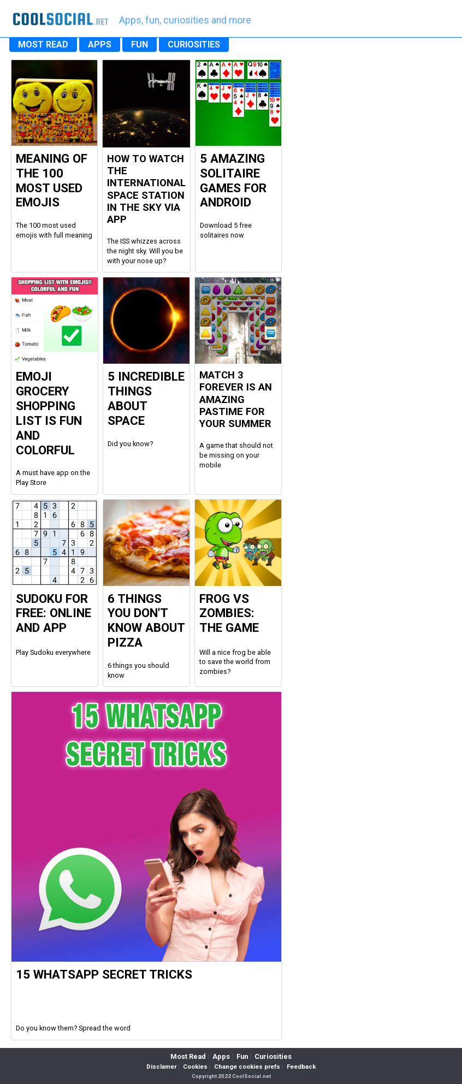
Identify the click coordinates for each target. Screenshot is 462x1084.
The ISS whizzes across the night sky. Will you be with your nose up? (145, 250)
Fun (242, 1056)
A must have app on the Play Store (53, 478)
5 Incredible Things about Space (146, 398)
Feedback (301, 1066)
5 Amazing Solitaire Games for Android (233, 180)
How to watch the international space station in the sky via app (146, 189)
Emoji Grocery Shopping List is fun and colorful (49, 413)
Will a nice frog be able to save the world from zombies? (235, 662)
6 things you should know (138, 670)
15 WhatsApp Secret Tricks (104, 974)
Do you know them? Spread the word (73, 1028)
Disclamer (161, 1066)
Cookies (195, 1066)
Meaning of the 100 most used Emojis (51, 180)
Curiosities (273, 1056)
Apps (221, 1056)
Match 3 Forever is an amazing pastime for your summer (235, 399)
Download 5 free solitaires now (226, 230)
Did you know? (130, 444)
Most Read (188, 1056)
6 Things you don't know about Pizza (146, 620)
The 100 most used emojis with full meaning (54, 230)
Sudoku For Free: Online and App (53, 613)
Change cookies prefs (247, 1066)
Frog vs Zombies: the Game (229, 613)
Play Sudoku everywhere (53, 652)
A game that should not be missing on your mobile (236, 455)
